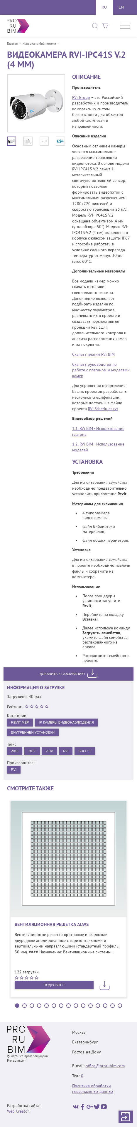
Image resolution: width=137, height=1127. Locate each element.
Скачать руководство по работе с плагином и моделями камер (101, 370)
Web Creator (18, 1111)
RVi (69, 752)
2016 (15, 752)
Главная (12, 44)
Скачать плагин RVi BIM (93, 354)
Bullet (89, 752)
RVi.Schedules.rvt (103, 409)
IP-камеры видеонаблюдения (70, 723)
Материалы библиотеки (39, 44)
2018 (52, 752)
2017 (34, 752)
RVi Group (81, 97)
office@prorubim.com (105, 1066)
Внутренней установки (34, 733)
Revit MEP (20, 723)
